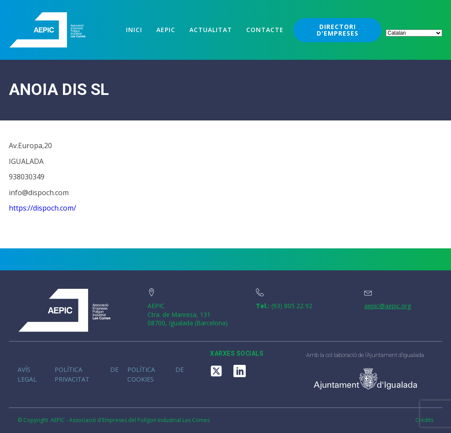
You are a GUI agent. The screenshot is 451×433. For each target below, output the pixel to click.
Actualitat (210, 29)
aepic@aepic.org (387, 306)
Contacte (265, 29)
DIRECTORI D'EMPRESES (338, 29)
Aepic (165, 29)
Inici (134, 29)
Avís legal (27, 374)
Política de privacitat (86, 374)
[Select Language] (414, 32)
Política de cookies (155, 374)
